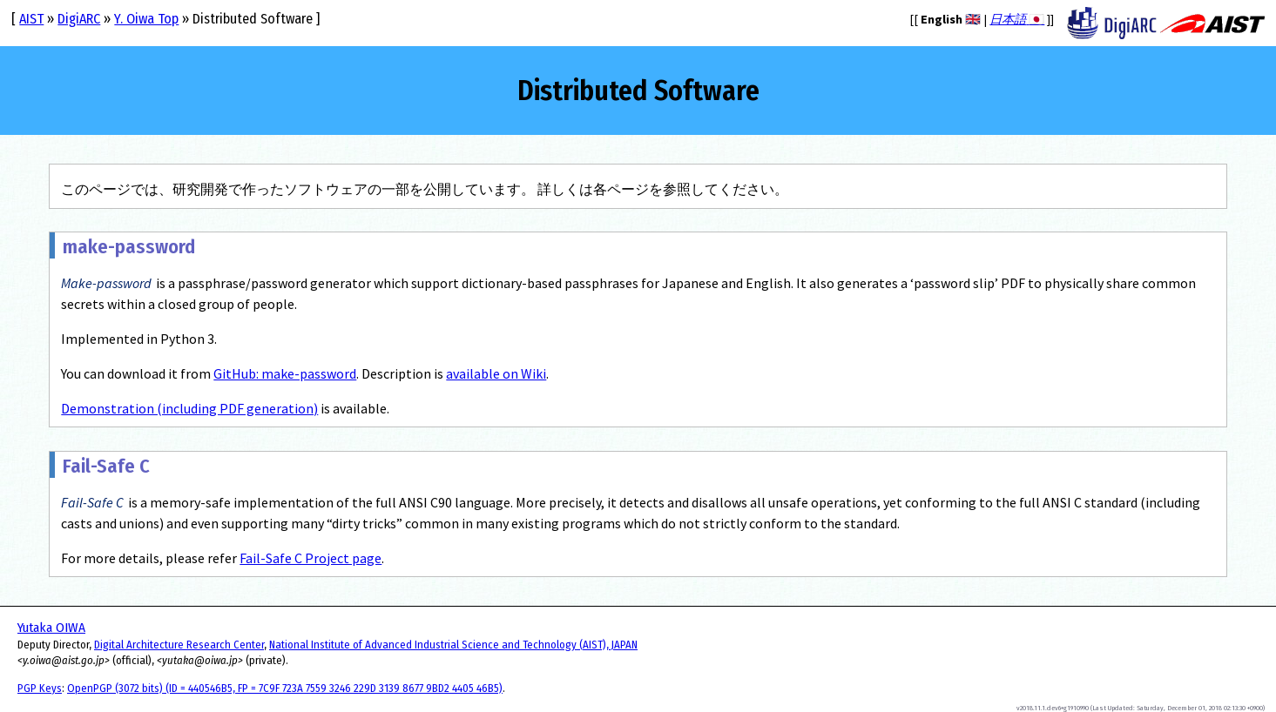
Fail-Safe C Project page (310, 558)
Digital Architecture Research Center (179, 644)
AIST (31, 18)
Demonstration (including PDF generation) (189, 408)
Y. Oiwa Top (146, 18)
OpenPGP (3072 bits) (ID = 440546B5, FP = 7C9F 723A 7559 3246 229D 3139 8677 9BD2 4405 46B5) (285, 688)
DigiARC (78, 18)
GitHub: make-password (284, 373)
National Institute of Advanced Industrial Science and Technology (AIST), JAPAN (453, 644)
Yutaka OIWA (51, 627)
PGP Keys (39, 688)
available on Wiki (496, 373)
